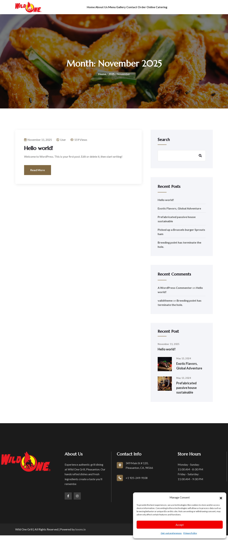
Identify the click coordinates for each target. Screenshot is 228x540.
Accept (180, 524)
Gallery (120, 9)
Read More (37, 174)
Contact (137, 9)
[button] (221, 497)
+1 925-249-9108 (137, 482)
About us (89, 9)
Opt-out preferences (171, 533)
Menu (106, 9)
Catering (179, 9)
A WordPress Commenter (175, 292)
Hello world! (38, 153)
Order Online (158, 9)
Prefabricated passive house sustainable (186, 392)
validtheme (165, 305)
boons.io (80, 534)
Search (164, 144)
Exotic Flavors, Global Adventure (179, 213)
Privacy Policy (190, 533)
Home (73, 9)
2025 (111, 78)
